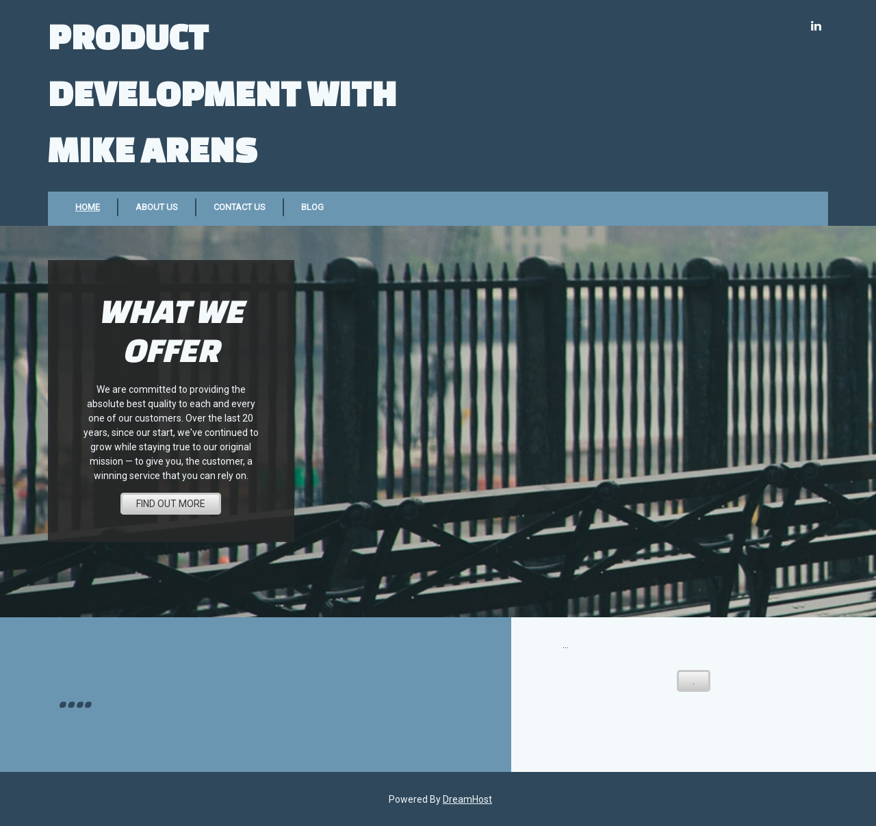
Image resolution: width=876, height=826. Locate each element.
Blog (312, 207)
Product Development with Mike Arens (222, 92)
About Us (157, 207)
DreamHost (467, 799)
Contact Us (240, 207)
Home (87, 207)
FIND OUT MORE (170, 503)
